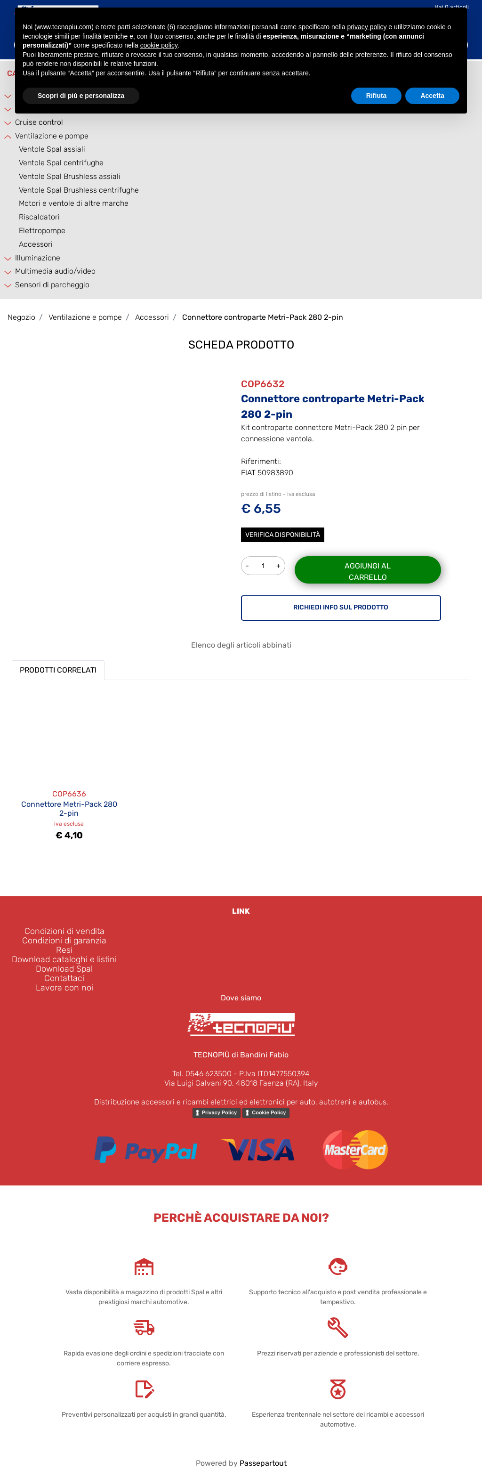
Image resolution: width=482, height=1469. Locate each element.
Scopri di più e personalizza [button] (81, 95)
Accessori (36, 244)
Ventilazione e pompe (51, 135)
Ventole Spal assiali (52, 149)
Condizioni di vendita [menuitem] (64, 931)
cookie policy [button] (158, 45)
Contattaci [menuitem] (64, 978)
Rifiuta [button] (376, 95)
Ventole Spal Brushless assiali (69, 176)
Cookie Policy (269, 1112)
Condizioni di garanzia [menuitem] (64, 940)
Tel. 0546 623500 (202, 1073)
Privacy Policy (219, 1112)
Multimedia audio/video (55, 271)
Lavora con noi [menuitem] (64, 987)
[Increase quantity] (279, 565)
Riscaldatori (39, 216)
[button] (141, 425)
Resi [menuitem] (64, 950)
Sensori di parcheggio (52, 284)
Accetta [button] (432, 95)
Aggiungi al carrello (368, 571)
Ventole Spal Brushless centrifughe (79, 190)
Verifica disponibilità (282, 535)
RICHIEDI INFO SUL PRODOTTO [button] (340, 607)
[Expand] (8, 122)
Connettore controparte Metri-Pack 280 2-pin (262, 317)
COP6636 (69, 793)
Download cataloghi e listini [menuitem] (64, 959)
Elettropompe (42, 230)
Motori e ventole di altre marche (74, 203)
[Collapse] (8, 136)
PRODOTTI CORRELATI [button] (58, 670)
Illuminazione (37, 257)
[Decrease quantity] (247, 565)
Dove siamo (241, 997)
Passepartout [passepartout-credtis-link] (263, 1463)
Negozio (21, 317)
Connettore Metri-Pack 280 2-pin (69, 809)
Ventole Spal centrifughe (61, 162)
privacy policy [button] (366, 27)
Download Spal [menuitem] (64, 969)
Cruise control (39, 122)
